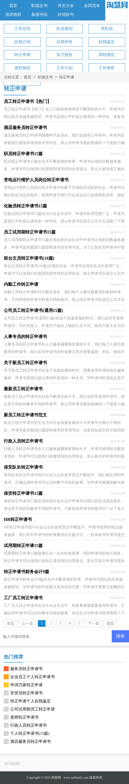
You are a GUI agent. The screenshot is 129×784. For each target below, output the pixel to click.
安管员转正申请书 (26, 693)
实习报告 (64, 55)
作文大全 (66, 6)
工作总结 (22, 28)
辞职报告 (107, 55)
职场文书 (39, 6)
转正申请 (22, 55)
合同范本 (92, 6)
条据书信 (39, 14)
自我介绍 (22, 42)
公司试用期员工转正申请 (32, 709)
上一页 (27, 624)
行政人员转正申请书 (28, 725)
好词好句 (66, 14)
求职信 (107, 28)
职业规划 (64, 28)
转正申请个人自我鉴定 (30, 701)
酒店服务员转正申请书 (30, 741)
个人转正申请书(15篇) (29, 733)
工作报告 (107, 68)
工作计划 (64, 68)
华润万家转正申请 (26, 685)
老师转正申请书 (24, 717)
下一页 (93, 624)
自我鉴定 (107, 42)
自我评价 (64, 42)
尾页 (110, 624)
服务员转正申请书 (26, 669)
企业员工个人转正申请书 (32, 677)
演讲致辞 (13, 14)
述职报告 (22, 68)
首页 (13, 6)
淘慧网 (56, 777)
